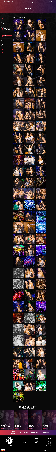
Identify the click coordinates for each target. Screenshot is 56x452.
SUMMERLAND (5, 35)
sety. (36, 2)
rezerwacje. (28, 2)
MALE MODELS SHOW (5, 30)
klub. (24, 2)
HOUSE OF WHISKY (5, 36)
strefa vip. (33, 3)
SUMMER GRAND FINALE (6, 28)
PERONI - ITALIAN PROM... (6, 29)
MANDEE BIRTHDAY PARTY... (6, 34)
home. (13, 2)
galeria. (20, 2)
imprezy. (16, 2)
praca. (39, 2)
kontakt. (43, 2)
